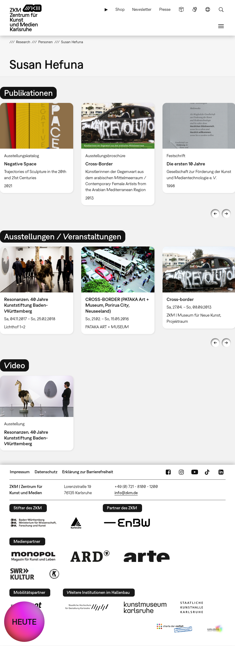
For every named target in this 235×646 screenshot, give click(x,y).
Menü (221, 26)
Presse (165, 9)
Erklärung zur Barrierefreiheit (87, 471)
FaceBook (168, 472)
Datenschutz (46, 471)
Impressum (20, 471)
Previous (215, 213)
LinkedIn (221, 472)
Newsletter (141, 9)
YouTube (194, 472)
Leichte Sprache (181, 9)
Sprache (207, 9)
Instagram (181, 472)
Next (226, 213)
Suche (221, 9)
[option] (117, 154)
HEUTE (24, 621)
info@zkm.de (126, 492)
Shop (120, 9)
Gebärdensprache (194, 9)
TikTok (207, 472)
